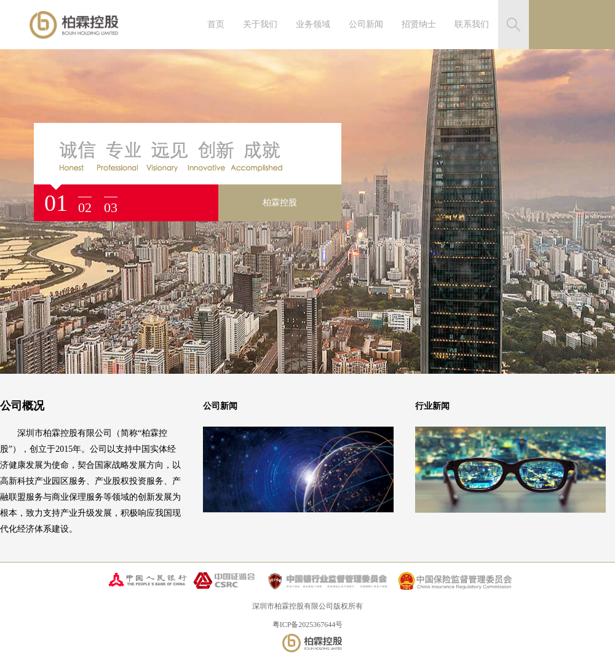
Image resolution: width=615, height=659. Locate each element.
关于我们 (260, 24)
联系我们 (471, 24)
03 (110, 207)
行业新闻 (432, 406)
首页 (215, 24)
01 (56, 203)
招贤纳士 (419, 24)
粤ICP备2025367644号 (307, 624)
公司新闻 (366, 24)
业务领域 (313, 24)
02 (85, 207)
